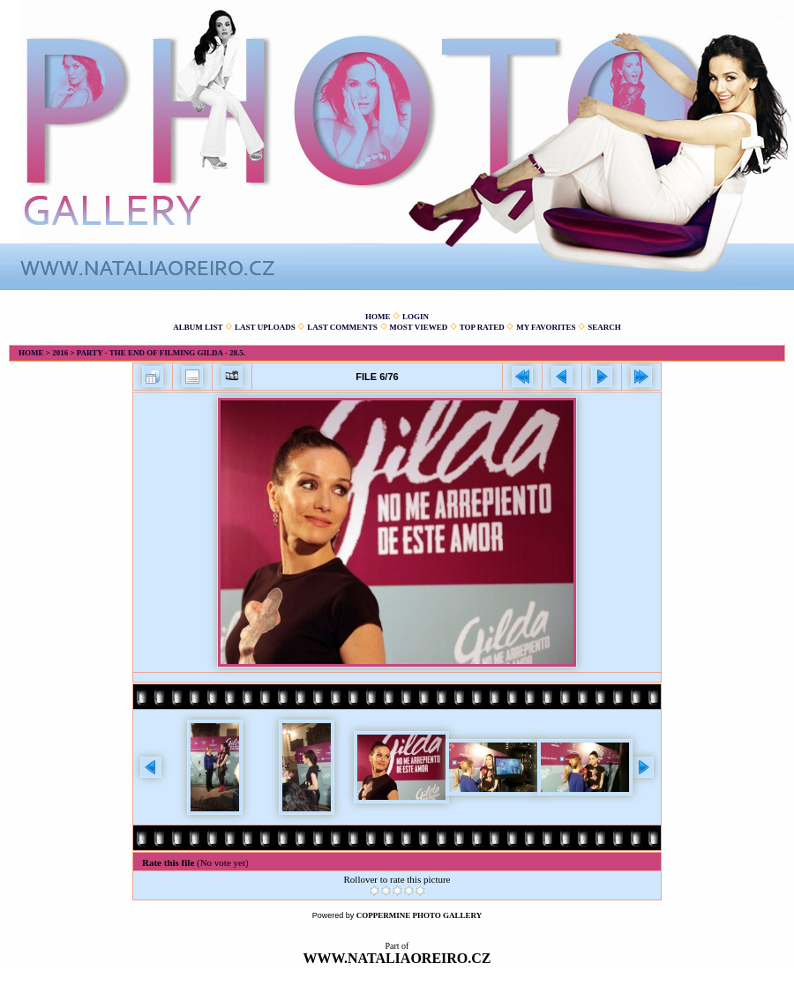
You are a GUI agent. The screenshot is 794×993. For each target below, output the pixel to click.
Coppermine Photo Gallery (419, 915)
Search (604, 327)
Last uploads (265, 327)
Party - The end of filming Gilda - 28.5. (161, 352)
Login (415, 316)
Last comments (342, 327)
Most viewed (418, 327)
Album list (197, 327)
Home (378, 316)
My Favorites (545, 327)
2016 (60, 352)
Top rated (482, 327)
